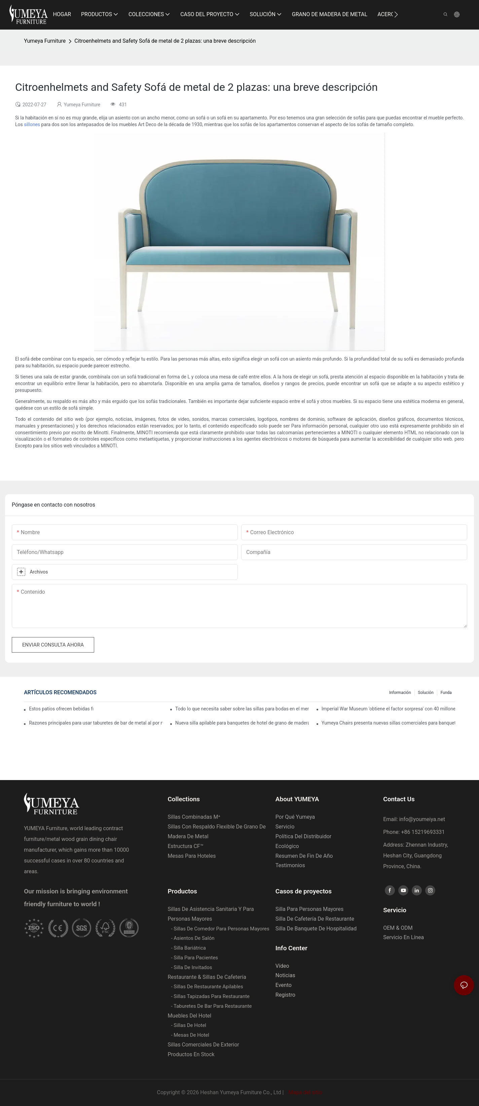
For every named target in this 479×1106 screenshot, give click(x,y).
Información (400, 692)
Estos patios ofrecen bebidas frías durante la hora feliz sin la (61, 708)
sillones (32, 124)
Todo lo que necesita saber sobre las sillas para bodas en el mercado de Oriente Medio (242, 708)
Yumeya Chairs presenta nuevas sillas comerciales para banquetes (388, 723)
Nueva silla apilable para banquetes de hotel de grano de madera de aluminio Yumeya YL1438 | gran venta (242, 723)
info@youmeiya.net (422, 819)
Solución (426, 692)
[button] (396, 14)
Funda (446, 692)
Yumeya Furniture (45, 41)
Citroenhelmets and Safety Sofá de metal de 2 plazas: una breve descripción (165, 41)
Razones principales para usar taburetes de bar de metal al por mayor (95, 723)
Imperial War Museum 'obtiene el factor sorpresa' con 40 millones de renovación (388, 708)
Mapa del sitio (304, 1092)
